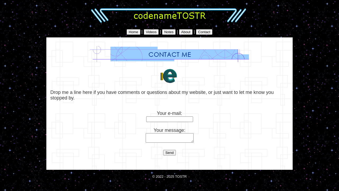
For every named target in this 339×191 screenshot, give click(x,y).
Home (133, 32)
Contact (204, 32)
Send (169, 154)
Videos (151, 32)
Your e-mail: (169, 116)
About (185, 32)
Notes (168, 32)
